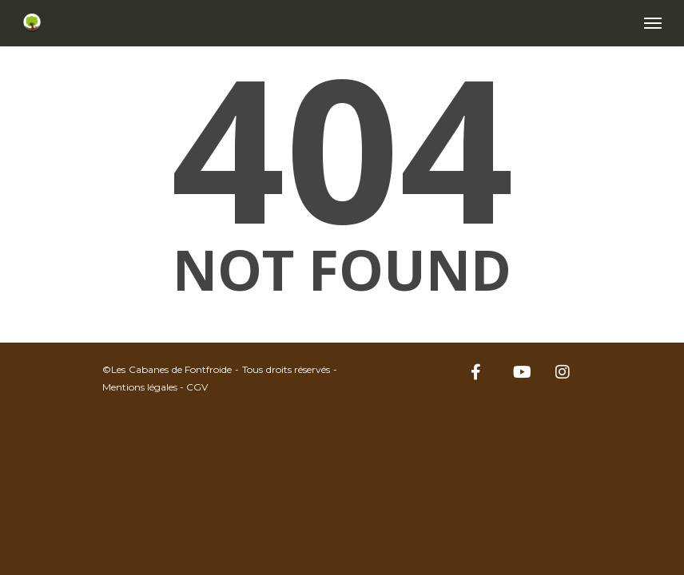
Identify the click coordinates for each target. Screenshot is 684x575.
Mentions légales (139, 387)
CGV (197, 387)
